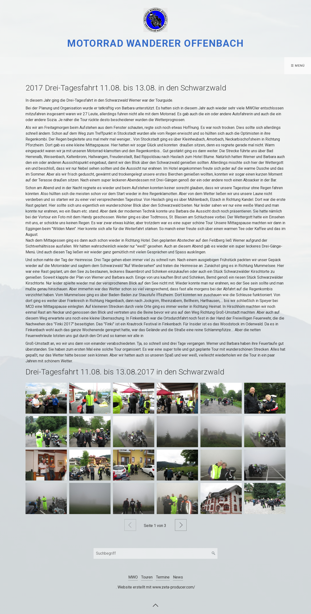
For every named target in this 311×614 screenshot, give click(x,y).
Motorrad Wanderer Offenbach (155, 43)
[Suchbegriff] (155, 553)
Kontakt (135, 65)
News (178, 577)
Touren (38, 65)
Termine (68, 65)
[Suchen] (213, 553)
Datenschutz (101, 65)
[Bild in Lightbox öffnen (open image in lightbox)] (46, 398)
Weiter (181, 525)
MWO (11, 65)
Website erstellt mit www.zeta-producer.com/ (156, 587)
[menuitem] (12, 65)
